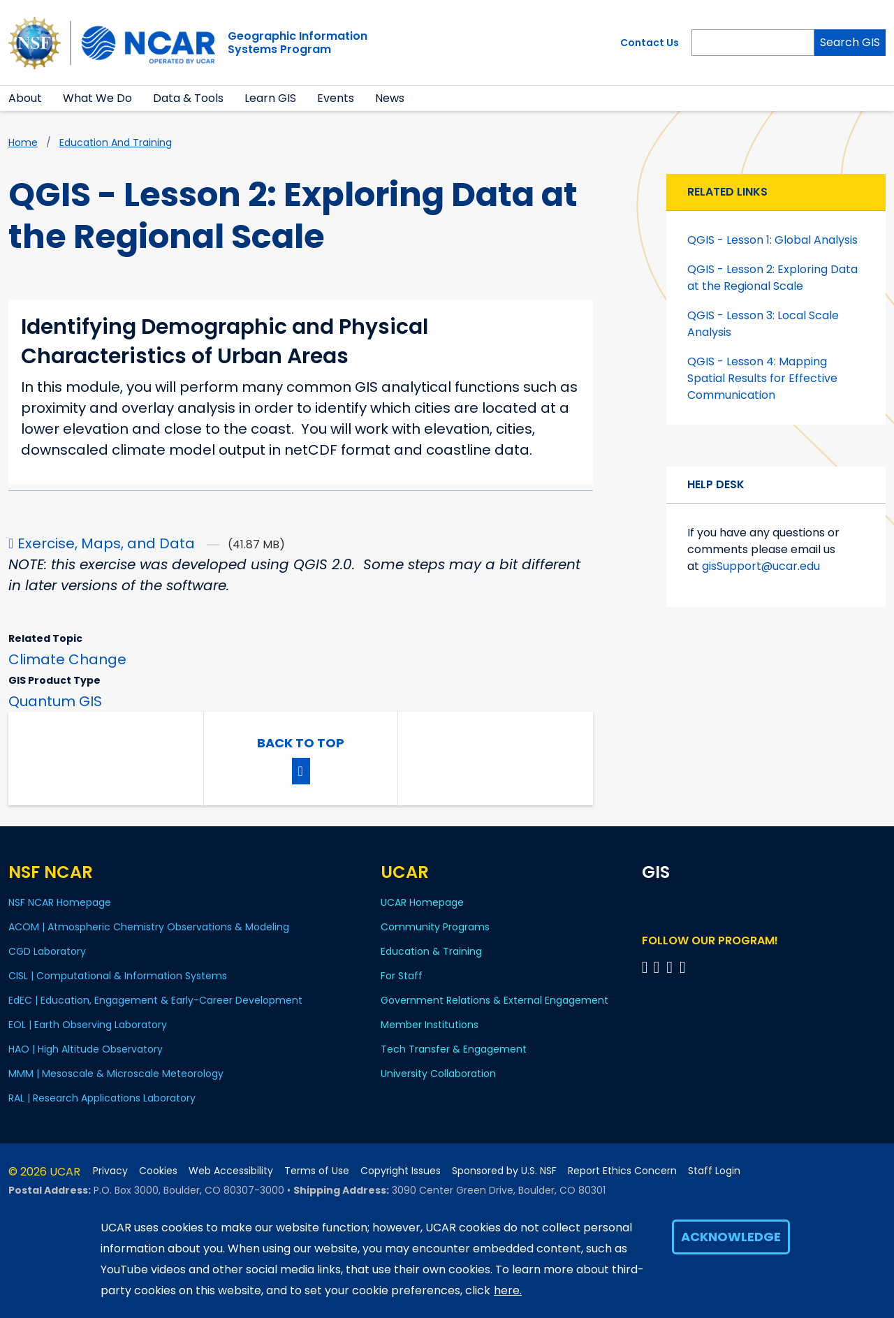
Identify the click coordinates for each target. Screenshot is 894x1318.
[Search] (752, 42)
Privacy (110, 1171)
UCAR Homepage (422, 902)
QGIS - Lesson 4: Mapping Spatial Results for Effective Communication (762, 378)
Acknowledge (731, 1236)
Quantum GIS (55, 701)
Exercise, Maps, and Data (106, 543)
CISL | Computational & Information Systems (117, 976)
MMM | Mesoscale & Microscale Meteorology (116, 1074)
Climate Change (67, 659)
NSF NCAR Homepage (59, 902)
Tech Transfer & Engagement (454, 1049)
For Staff (402, 976)
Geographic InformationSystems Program (297, 42)
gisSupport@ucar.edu (761, 566)
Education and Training (115, 142)
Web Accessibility (231, 1171)
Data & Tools (188, 98)
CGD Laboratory (47, 951)
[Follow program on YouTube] (671, 967)
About (25, 98)
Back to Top (300, 743)
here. (508, 1290)
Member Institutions (429, 1025)
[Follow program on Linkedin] (658, 967)
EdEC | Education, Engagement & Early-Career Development (155, 1000)
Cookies (158, 1171)
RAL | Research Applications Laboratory (102, 1098)
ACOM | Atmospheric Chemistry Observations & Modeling (148, 927)
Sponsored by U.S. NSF (504, 1171)
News (389, 98)
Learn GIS (270, 98)
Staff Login (714, 1171)
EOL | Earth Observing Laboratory (87, 1025)
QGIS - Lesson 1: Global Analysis (772, 240)
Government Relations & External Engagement (494, 1000)
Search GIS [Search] (850, 42)
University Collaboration (438, 1074)
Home (23, 142)
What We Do (97, 98)
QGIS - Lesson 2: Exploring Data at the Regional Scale (772, 277)
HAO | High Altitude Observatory (85, 1049)
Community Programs (435, 927)
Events (335, 98)
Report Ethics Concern (622, 1171)
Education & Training (431, 951)
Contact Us (649, 43)
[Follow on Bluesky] (645, 967)
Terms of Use (316, 1171)
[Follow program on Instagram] (685, 967)
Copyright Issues (400, 1171)
